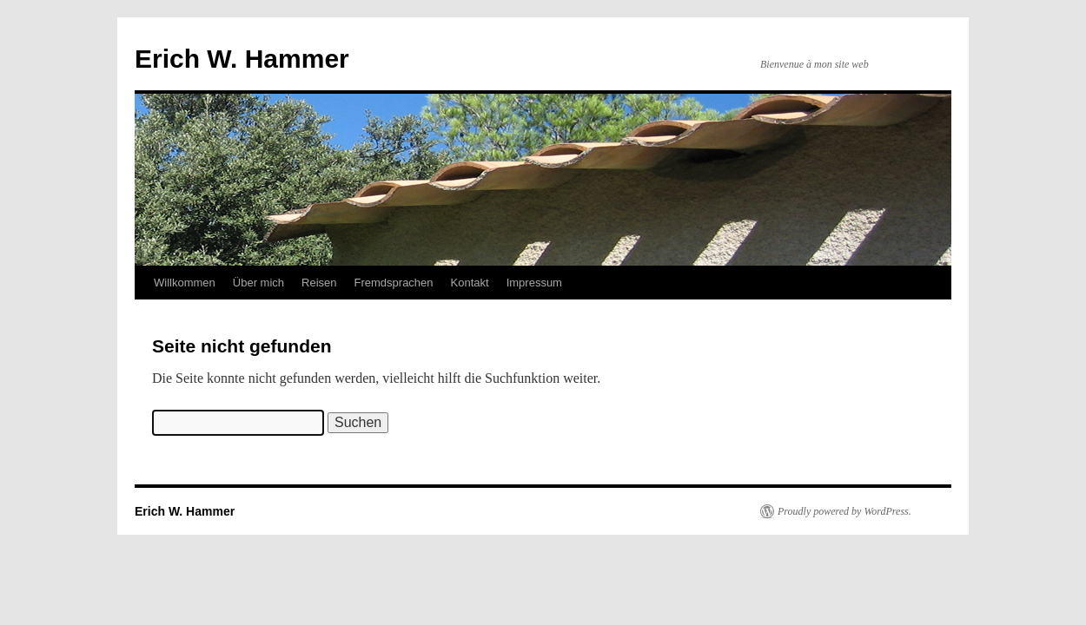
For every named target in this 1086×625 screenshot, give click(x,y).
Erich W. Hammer (242, 58)
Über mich (258, 282)
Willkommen (184, 282)
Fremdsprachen (394, 282)
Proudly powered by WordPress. (844, 511)
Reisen (318, 282)
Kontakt (470, 282)
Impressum (534, 282)
